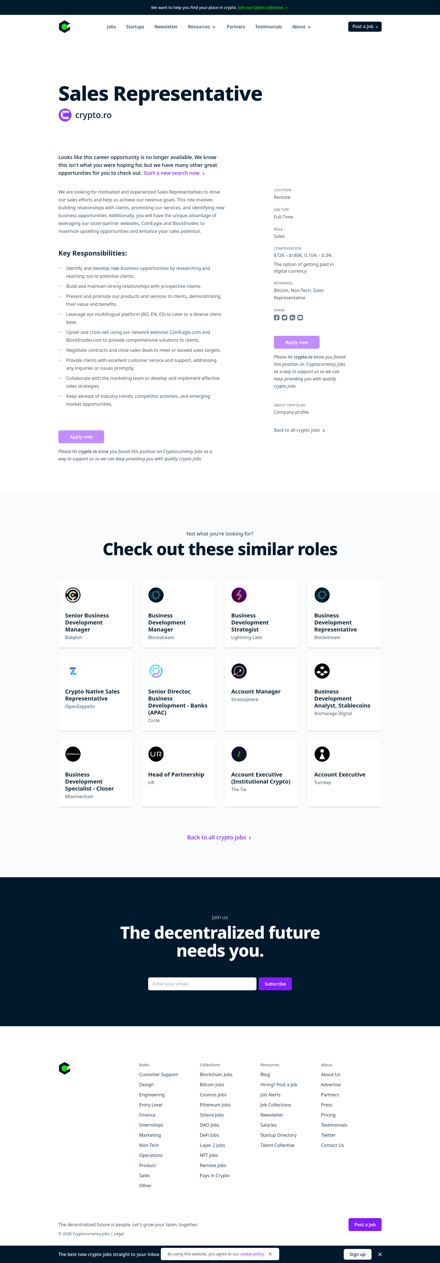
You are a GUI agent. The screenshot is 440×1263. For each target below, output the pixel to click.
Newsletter (166, 27)
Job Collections (275, 1105)
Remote (282, 197)
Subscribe (275, 984)
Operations (151, 1155)
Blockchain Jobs (216, 1074)
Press (326, 1105)
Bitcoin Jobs (212, 1084)
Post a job (365, 26)
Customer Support (158, 1074)
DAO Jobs (209, 1125)
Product (147, 1165)
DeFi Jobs (209, 1135)
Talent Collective (277, 1145)
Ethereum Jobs (215, 1105)
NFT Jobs (209, 1155)
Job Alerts (270, 1095)
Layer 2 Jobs (212, 1145)
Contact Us (332, 1145)
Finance (147, 1115)
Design (146, 1084)
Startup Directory (278, 1135)
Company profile (291, 412)
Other (145, 1185)
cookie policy (251, 1254)
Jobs (111, 27)
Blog (265, 1074)
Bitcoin (281, 290)
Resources (202, 26)
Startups (135, 27)
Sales (279, 236)
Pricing (328, 1115)
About (302, 26)
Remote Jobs (213, 1165)
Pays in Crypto (215, 1175)
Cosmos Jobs (213, 1095)
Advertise (331, 1084)
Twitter (328, 1135)
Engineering (152, 1095)
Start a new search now (174, 173)
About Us (330, 1074)
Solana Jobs (212, 1115)
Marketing (150, 1135)
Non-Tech (301, 290)
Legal (119, 1233)
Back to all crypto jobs (300, 430)
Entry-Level (150, 1105)
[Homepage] (64, 26)
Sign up (358, 1254)
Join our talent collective (263, 7)
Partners (236, 27)
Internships (151, 1125)
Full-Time (283, 217)
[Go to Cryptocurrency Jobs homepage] (98, 1068)
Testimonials (268, 27)
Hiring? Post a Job (278, 1084)
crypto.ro (93, 115)
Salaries (268, 1125)
